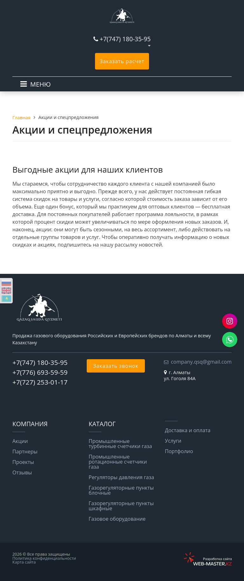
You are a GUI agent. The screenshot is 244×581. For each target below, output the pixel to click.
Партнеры (24, 451)
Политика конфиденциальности (44, 558)
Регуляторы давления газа (121, 477)
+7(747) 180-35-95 (125, 39)
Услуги (173, 440)
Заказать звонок (116, 365)
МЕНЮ (40, 84)
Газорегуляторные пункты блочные (121, 490)
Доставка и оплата (188, 430)
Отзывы (22, 472)
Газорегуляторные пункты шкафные (121, 506)
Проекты (23, 462)
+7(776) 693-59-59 (40, 372)
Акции (20, 441)
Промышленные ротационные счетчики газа (118, 461)
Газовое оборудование (117, 518)
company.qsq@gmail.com (201, 361)
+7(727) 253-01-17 (40, 382)
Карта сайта (24, 562)
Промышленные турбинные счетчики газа (120, 444)
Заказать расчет (122, 61)
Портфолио (179, 451)
